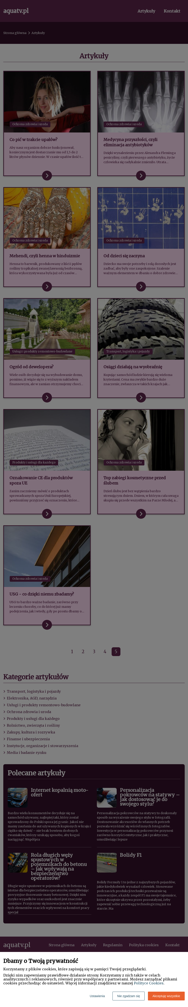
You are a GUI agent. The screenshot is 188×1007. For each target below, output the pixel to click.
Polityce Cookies (149, 983)
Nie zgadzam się (128, 996)
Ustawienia (97, 996)
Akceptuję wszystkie (166, 996)
